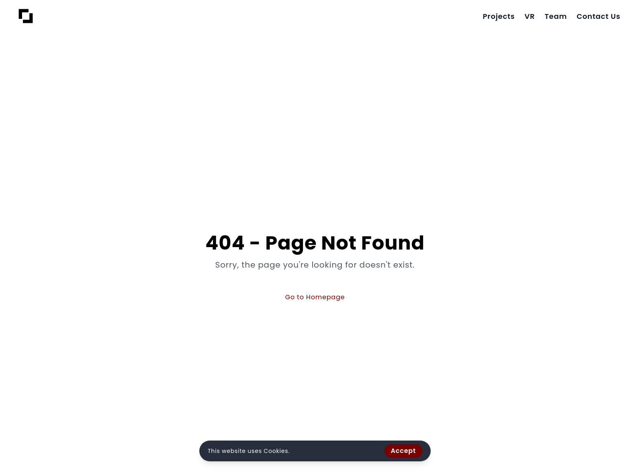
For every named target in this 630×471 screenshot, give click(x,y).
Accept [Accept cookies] (403, 450)
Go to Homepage (315, 297)
